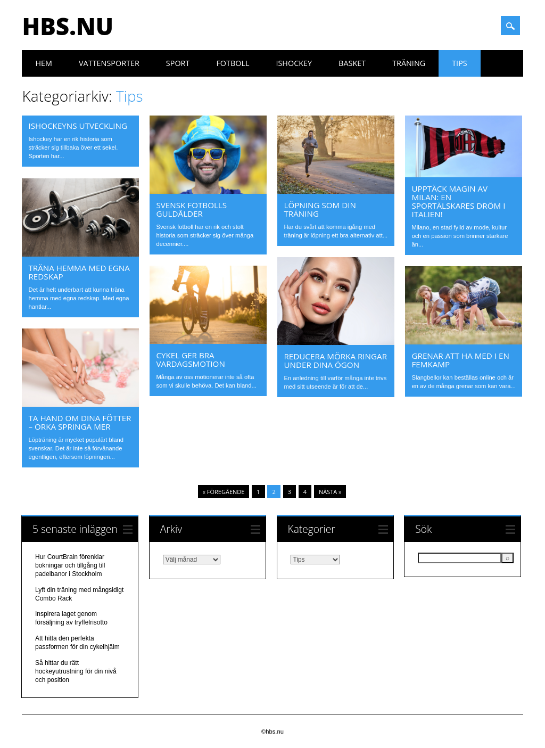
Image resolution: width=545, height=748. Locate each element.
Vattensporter (109, 63)
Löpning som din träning (320, 209)
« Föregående (224, 492)
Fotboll (232, 63)
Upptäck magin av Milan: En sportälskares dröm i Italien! (458, 201)
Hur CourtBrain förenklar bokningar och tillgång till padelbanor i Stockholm (70, 565)
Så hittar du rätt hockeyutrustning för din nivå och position (76, 671)
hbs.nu (67, 26)
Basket (352, 63)
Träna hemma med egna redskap (78, 272)
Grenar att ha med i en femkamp (460, 359)
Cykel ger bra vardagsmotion (190, 359)
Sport (178, 63)
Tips (459, 63)
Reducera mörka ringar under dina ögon (335, 360)
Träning (408, 63)
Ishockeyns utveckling (77, 125)
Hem (43, 63)
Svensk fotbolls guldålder (191, 209)
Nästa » (330, 492)
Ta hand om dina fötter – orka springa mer (79, 422)
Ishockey (294, 63)
